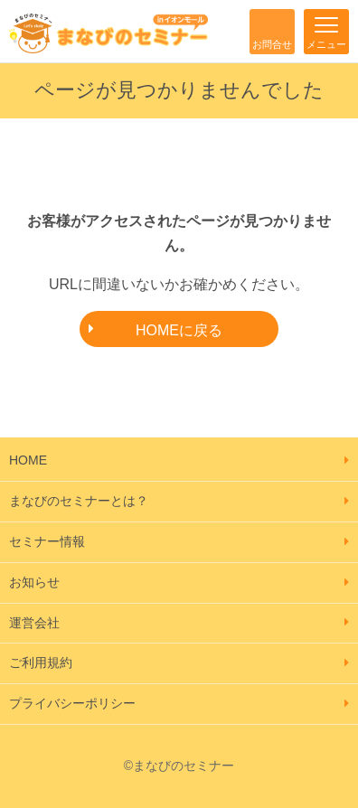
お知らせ (34, 582)
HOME (28, 460)
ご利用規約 (40, 662)
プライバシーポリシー (72, 703)
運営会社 (34, 622)
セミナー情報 (47, 541)
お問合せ (272, 44)
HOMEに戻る (179, 330)
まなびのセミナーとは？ (78, 500)
